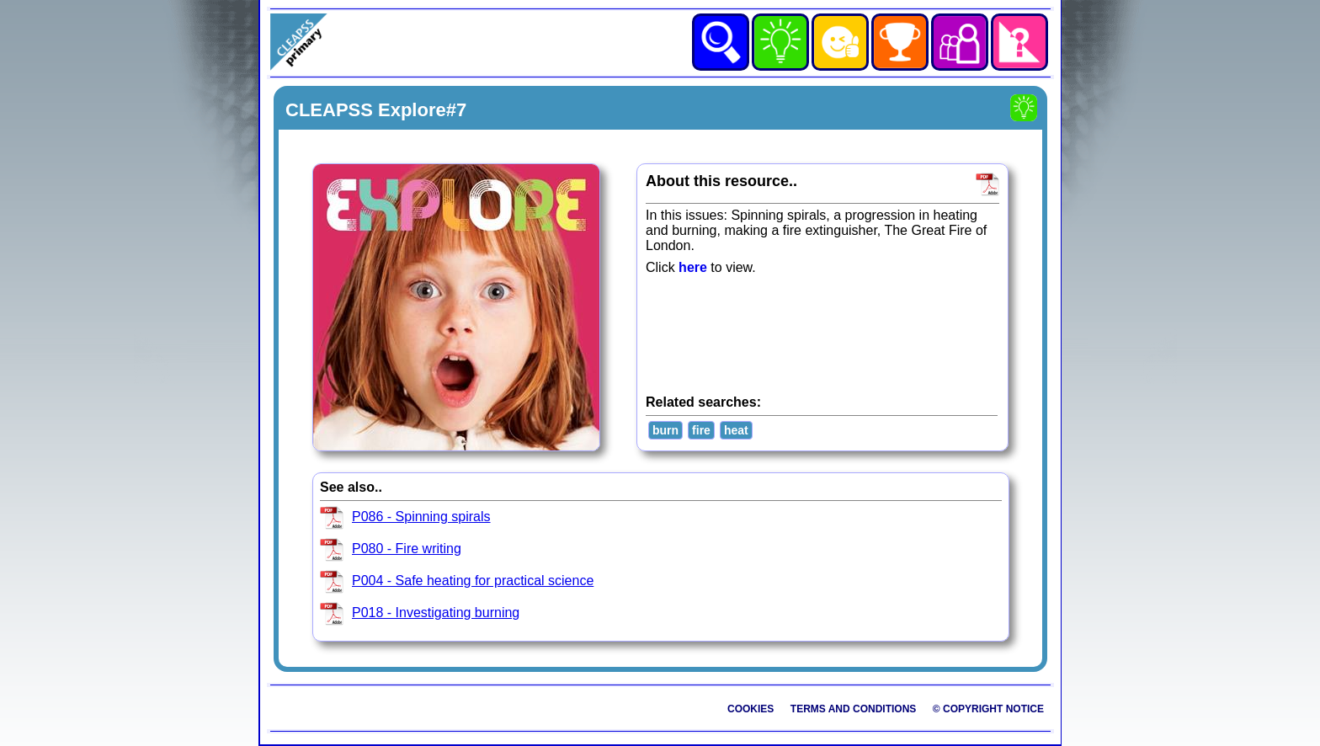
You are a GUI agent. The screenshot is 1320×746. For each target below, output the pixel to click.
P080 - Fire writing (406, 548)
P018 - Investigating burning (435, 612)
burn (665, 430)
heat (736, 430)
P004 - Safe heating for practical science (472, 580)
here (693, 267)
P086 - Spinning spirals (421, 516)
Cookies (750, 709)
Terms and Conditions (853, 709)
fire (701, 430)
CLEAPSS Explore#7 (375, 109)
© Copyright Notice (988, 709)
